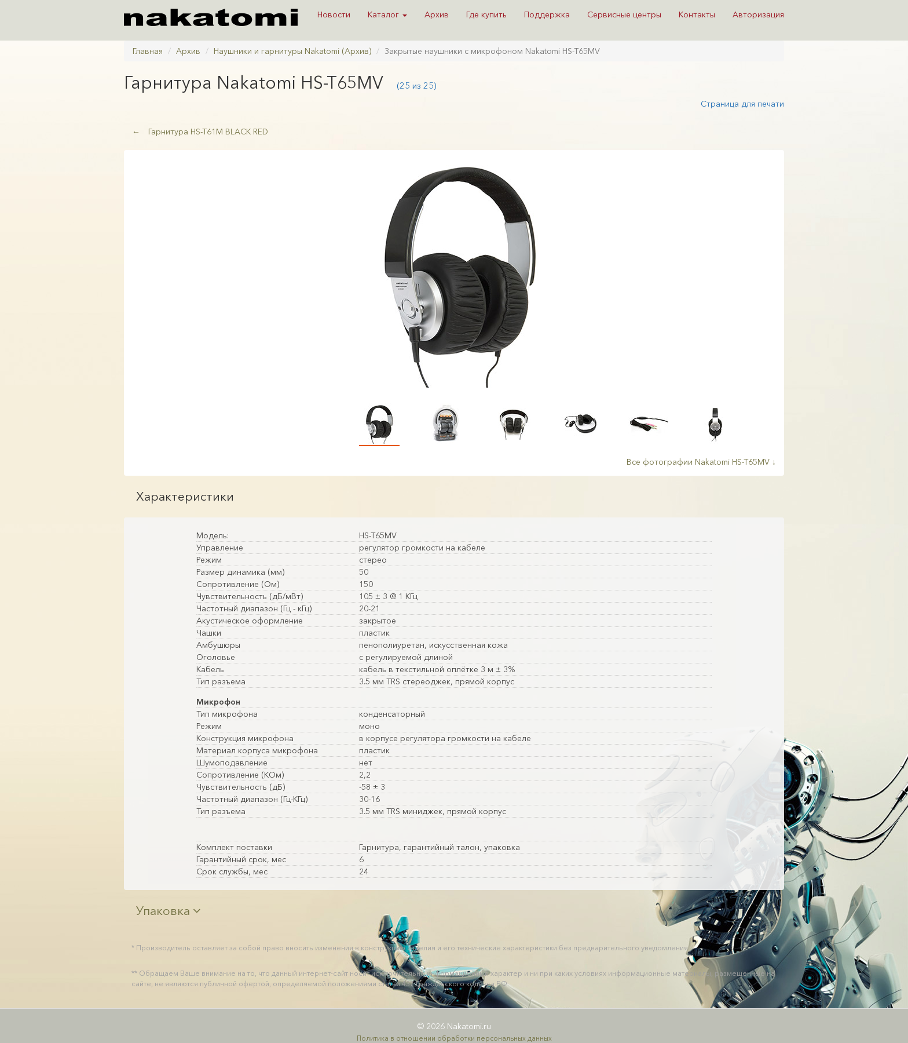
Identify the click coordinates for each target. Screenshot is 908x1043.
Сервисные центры (624, 14)
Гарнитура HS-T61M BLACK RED (200, 131)
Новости (333, 14)
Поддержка (547, 14)
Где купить (486, 14)
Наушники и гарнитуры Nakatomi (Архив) (292, 51)
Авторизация (758, 14)
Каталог (387, 14)
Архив (436, 14)
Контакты (697, 14)
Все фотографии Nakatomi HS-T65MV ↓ (701, 462)
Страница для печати (742, 104)
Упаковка (168, 910)
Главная (148, 51)
